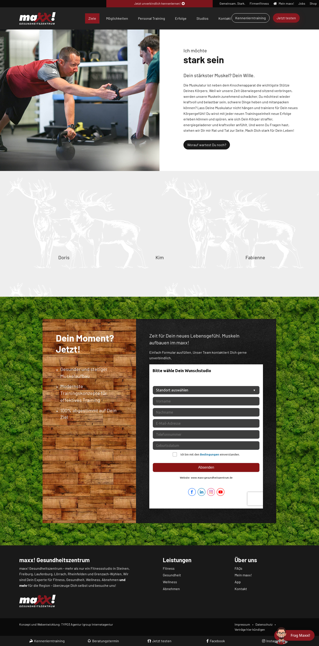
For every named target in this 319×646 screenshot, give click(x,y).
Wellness (170, 582)
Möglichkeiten (117, 18)
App (238, 582)
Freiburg (26, 574)
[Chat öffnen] (294, 635)
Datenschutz (263, 624)
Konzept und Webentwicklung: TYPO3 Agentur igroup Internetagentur (66, 624)
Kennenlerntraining (250, 18)
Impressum (242, 624)
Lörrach (60, 574)
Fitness (169, 568)
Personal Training (151, 18)
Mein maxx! (243, 575)
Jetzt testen (286, 18)
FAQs (238, 568)
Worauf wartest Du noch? (206, 145)
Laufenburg (43, 574)
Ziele (92, 18)
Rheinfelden (77, 574)
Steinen (123, 568)
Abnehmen (171, 589)
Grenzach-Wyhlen (108, 574)
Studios (202, 18)
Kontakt (224, 18)
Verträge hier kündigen (250, 629)
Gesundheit (172, 575)
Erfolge (181, 18)
